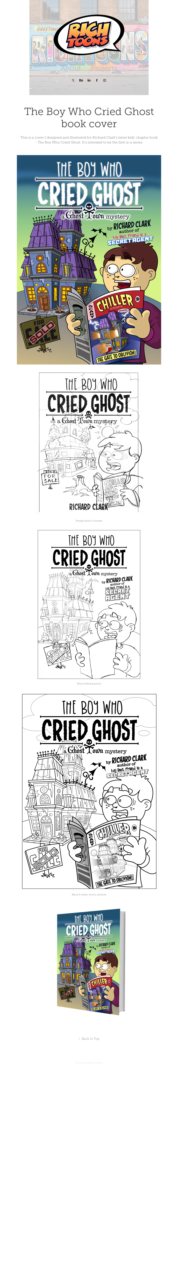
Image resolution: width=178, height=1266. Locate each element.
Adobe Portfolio (95, 1063)
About (70, 68)
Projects (104, 68)
